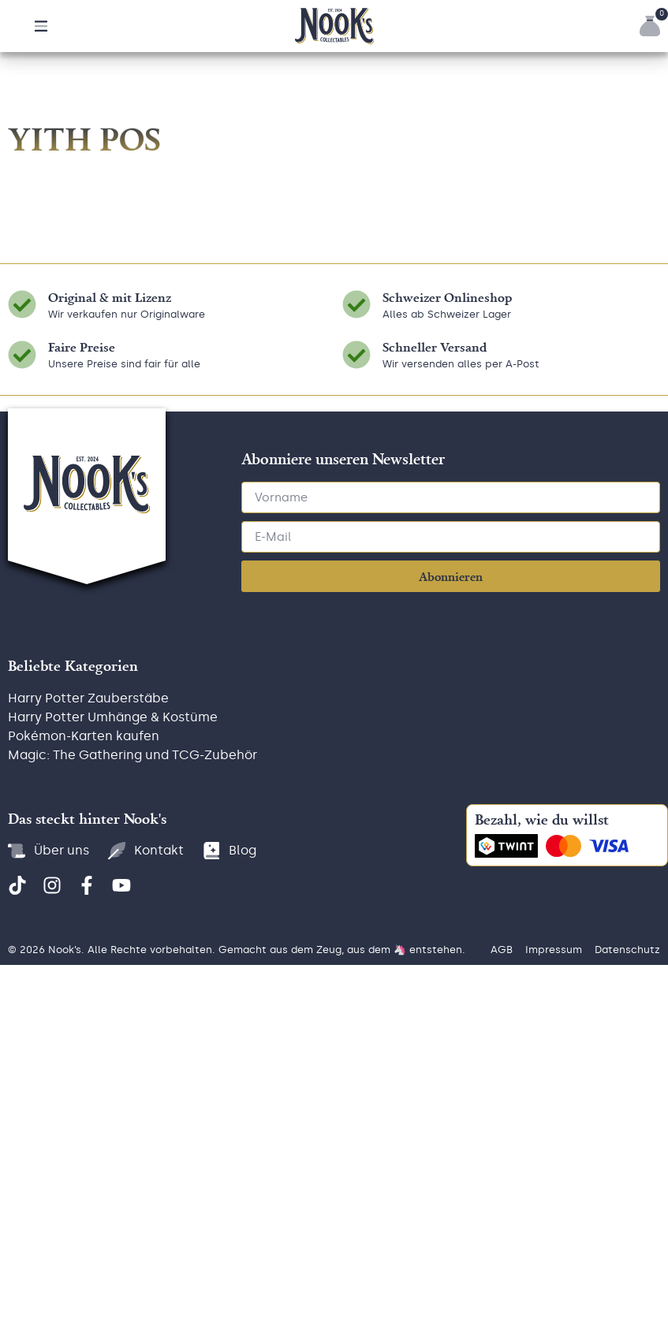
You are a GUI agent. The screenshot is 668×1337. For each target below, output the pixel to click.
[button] (41, 26)
